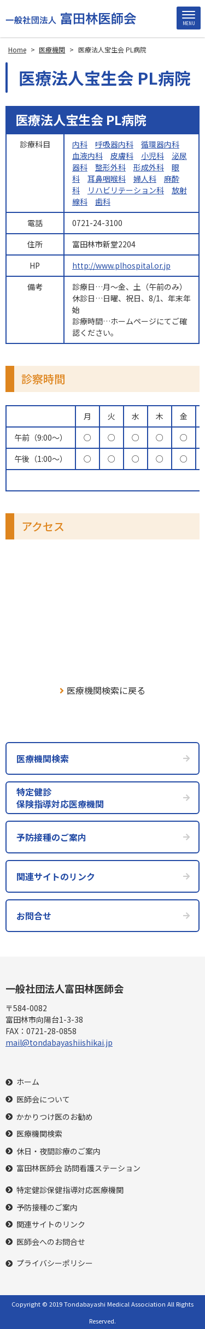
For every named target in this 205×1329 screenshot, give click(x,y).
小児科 (152, 155)
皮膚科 (121, 155)
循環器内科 (160, 144)
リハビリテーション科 (125, 190)
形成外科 (148, 167)
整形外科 (110, 167)
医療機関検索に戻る (102, 690)
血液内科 (87, 155)
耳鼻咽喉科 (106, 178)
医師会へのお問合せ (50, 1242)
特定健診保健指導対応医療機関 (70, 1190)
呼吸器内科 (114, 144)
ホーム (27, 1082)
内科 (79, 144)
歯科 (102, 201)
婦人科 (144, 178)
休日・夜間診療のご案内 (58, 1151)
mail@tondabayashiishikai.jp (59, 1042)
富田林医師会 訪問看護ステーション (78, 1168)
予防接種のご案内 (47, 1207)
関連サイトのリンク (50, 1224)
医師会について (43, 1099)
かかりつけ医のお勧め (54, 1117)
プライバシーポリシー (54, 1263)
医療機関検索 (39, 1134)
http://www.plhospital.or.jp (121, 265)
